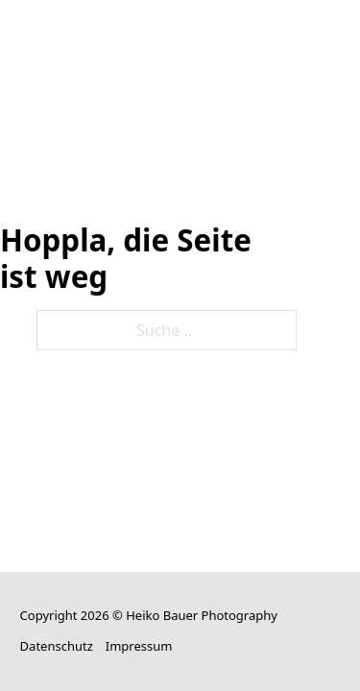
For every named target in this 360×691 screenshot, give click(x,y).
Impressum (139, 646)
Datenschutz (56, 646)
